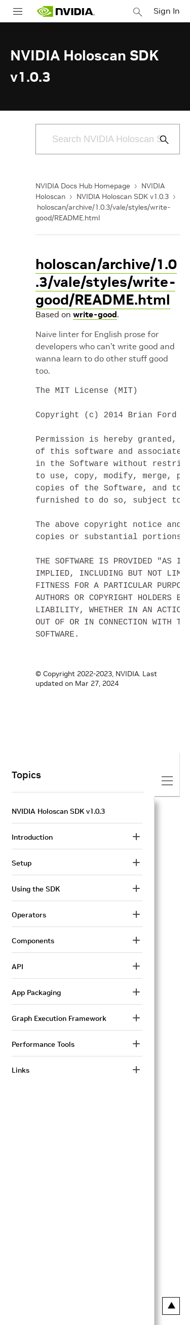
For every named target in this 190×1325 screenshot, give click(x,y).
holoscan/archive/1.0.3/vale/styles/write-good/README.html (106, 282)
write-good (95, 314)
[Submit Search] (158, 139)
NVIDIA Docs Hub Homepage (82, 185)
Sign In (167, 11)
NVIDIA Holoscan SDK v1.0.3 (123, 196)
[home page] (66, 11)
